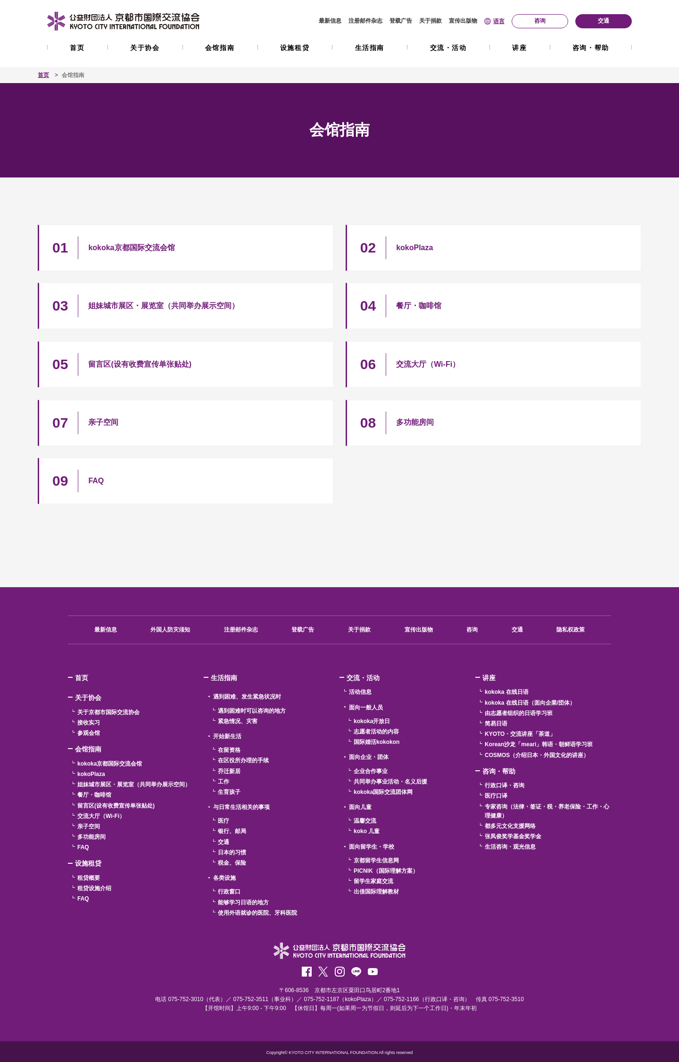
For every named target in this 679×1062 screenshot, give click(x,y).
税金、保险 (232, 863)
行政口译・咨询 (504, 785)
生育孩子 (229, 792)
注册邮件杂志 (365, 20)
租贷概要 (88, 878)
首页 (77, 47)
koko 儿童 (367, 831)
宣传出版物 (463, 20)
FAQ (83, 847)
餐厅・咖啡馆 (94, 795)
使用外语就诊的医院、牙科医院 (257, 913)
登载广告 (400, 20)
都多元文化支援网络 (510, 826)
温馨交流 (365, 821)
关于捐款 (430, 20)
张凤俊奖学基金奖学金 (513, 836)
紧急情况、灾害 (237, 721)
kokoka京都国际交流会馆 (109, 763)
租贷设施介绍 (94, 888)
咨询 (472, 629)
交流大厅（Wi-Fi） (101, 816)
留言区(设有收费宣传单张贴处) (116, 805)
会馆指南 (219, 47)
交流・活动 (448, 47)
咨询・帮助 (590, 47)
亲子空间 (88, 826)
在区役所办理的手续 (243, 760)
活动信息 (360, 692)
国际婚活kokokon (376, 742)
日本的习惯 (232, 852)
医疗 (223, 821)
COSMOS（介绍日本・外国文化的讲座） (537, 755)
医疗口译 (496, 795)
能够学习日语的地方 (243, 902)
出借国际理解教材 (376, 891)
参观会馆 (88, 733)
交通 (517, 629)
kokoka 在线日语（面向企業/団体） (530, 703)
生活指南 (369, 47)
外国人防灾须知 (170, 629)
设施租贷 (294, 47)
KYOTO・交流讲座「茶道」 (520, 734)
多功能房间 (91, 837)
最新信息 (330, 20)
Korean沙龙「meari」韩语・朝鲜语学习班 (539, 744)
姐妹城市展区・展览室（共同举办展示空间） (133, 784)
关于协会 (144, 47)
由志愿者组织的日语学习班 (519, 713)
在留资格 (229, 750)
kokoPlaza (91, 774)
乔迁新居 (229, 771)
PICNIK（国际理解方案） (386, 871)
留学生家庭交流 (373, 881)
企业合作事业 (371, 771)
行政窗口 (229, 891)
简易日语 (496, 723)
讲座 (519, 47)
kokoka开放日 (372, 721)
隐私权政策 (570, 629)
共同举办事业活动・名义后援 (390, 781)
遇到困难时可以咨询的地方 (252, 711)
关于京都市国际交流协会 (108, 712)
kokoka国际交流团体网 (383, 792)
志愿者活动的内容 (376, 731)
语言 (499, 21)
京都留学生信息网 (376, 860)
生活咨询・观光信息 (510, 846)
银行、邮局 (232, 831)
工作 (223, 781)
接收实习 (88, 722)
